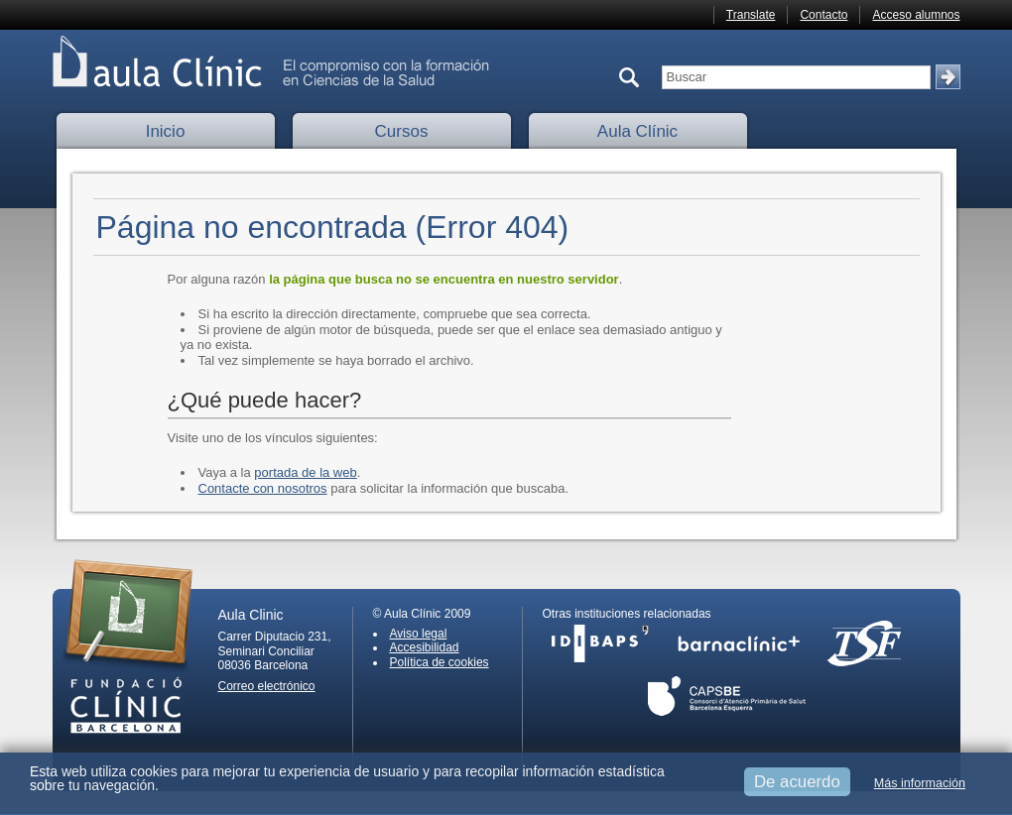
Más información (919, 783)
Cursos (402, 131)
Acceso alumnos (915, 15)
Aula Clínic (637, 131)
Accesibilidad (424, 647)
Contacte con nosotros (262, 488)
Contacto (823, 15)
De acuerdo (797, 781)
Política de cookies (439, 662)
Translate (751, 15)
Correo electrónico (267, 686)
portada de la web (305, 472)
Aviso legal (418, 633)
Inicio (166, 131)
